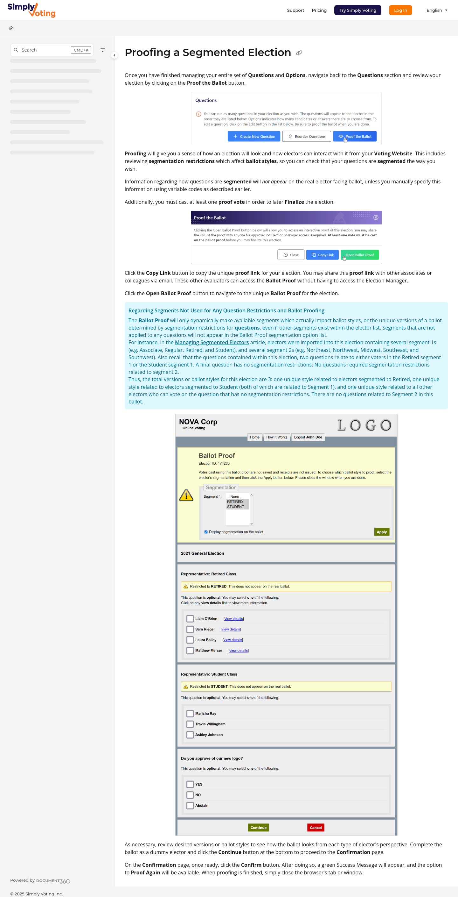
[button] (52, 50)
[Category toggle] (114, 55)
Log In (400, 10)
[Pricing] (319, 10)
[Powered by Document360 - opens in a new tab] (40, 880)
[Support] (295, 10)
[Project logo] (31, 10)
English (434, 10)
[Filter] (103, 50)
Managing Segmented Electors (212, 342)
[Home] (11, 28)
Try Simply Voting (357, 10)
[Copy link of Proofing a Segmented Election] (299, 53)
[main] (286, 461)
